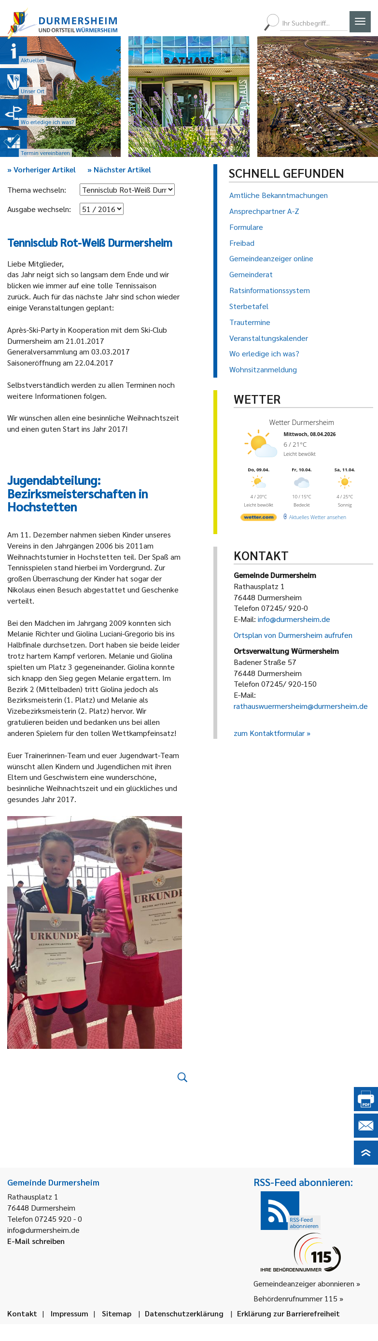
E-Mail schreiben (36, 1241)
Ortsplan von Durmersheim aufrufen (293, 635)
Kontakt (22, 1313)
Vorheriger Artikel (41, 169)
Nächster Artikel (119, 169)
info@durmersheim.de (294, 619)
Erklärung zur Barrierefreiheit (288, 1313)
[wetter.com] (258, 518)
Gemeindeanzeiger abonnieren (303, 1283)
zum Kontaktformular (269, 733)
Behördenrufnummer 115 (295, 1298)
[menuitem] (215, 22)
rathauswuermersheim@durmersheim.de (301, 706)
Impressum (69, 1313)
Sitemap (116, 1313)
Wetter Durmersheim (301, 422)
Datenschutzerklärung (184, 1313)
